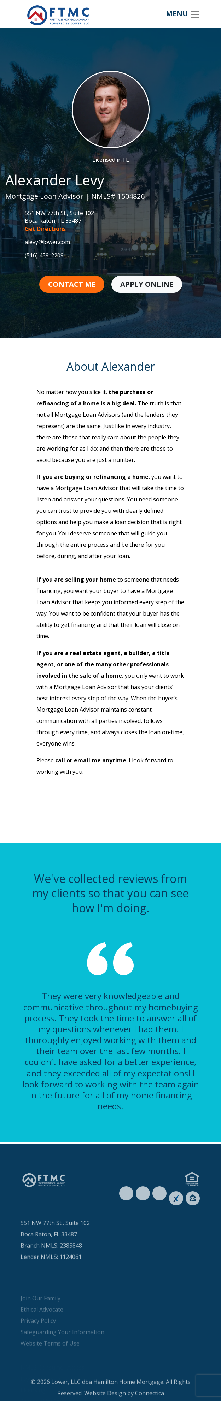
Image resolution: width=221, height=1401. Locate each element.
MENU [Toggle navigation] (183, 14)
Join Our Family (40, 1314)
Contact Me (71, 284)
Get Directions (45, 229)
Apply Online (146, 284)
